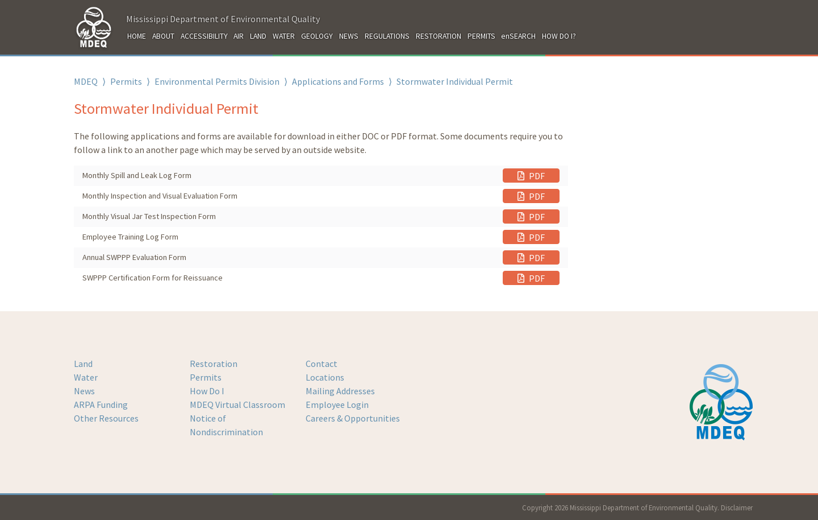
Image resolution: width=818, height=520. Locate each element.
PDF (531, 175)
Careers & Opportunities (353, 418)
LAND (258, 36)
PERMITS (481, 36)
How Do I (207, 391)
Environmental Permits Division (217, 81)
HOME (136, 36)
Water (86, 377)
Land (83, 363)
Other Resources (106, 418)
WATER (284, 36)
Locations (325, 377)
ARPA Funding (101, 404)
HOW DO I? (559, 36)
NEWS (348, 36)
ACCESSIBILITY (204, 36)
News (84, 391)
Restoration (213, 363)
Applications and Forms (338, 81)
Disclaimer (737, 507)
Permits (126, 81)
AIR (238, 36)
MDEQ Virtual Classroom (237, 404)
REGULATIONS (387, 36)
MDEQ (86, 81)
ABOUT (163, 36)
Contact (321, 363)
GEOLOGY (317, 36)
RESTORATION (438, 36)
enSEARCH (518, 36)
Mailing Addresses (340, 391)
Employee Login (337, 404)
